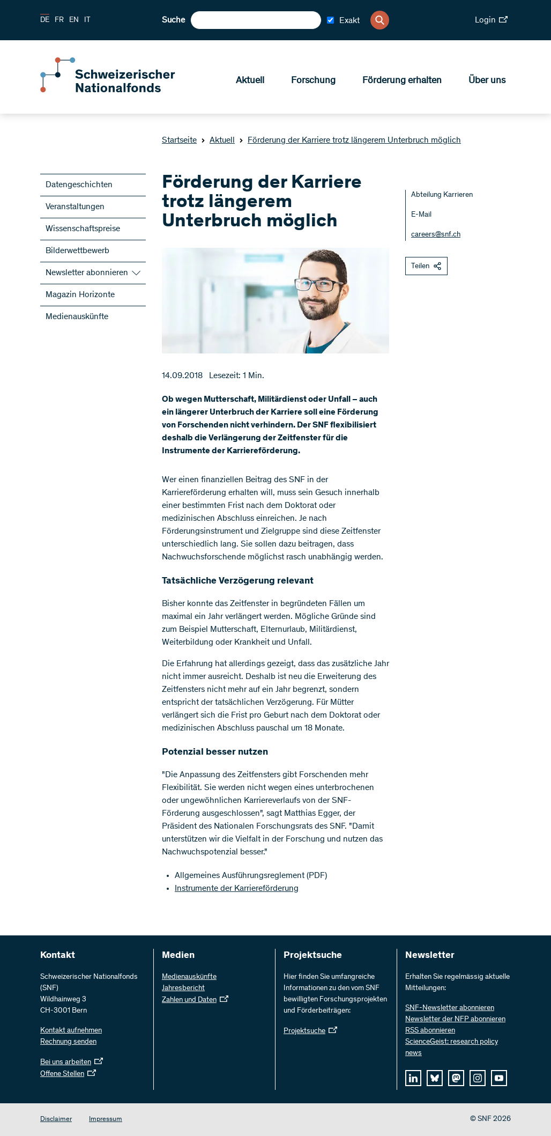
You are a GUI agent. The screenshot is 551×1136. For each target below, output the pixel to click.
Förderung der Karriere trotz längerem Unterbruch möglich (350, 140)
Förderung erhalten (402, 81)
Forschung (313, 81)
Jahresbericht (183, 988)
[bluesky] (435, 1078)
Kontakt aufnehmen (71, 1031)
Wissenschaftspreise (83, 229)
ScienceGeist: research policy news (451, 1047)
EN (74, 20)
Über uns (486, 81)
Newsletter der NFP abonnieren (455, 1019)
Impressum (105, 1119)
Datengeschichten (79, 185)
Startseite (179, 140)
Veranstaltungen (75, 207)
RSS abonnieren (430, 1031)
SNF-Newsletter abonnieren (449, 1008)
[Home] (118, 90)
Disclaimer (56, 1119)
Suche (173, 20)
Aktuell (250, 81)
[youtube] (499, 1078)
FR (59, 20)
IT (87, 20)
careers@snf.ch (435, 235)
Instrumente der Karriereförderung (237, 888)
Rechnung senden (68, 1042)
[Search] (379, 20)
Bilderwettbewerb (77, 251)
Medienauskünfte (77, 317)
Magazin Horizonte (80, 295)
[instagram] (478, 1078)
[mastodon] (456, 1078)
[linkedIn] (413, 1078)
